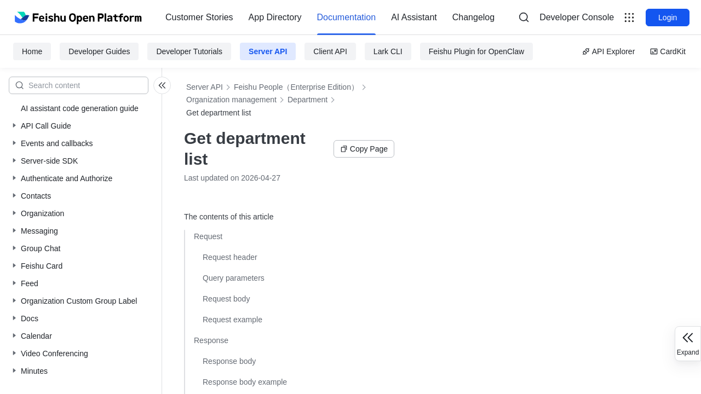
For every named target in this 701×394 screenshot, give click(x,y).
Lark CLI (388, 51)
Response (211, 340)
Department (307, 99)
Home (32, 51)
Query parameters (234, 278)
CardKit (668, 51)
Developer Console (576, 17)
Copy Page (364, 148)
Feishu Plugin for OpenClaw (476, 51)
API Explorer (608, 51)
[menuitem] (199, 17)
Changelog (473, 17)
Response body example (245, 382)
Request (208, 236)
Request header (230, 257)
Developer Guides (99, 51)
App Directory (275, 17)
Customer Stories (199, 17)
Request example (232, 319)
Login (667, 17)
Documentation (346, 17)
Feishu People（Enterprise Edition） (296, 87)
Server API (268, 51)
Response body (229, 361)
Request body (226, 298)
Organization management (231, 99)
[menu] (330, 17)
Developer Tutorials (189, 51)
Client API (330, 51)
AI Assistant (414, 17)
